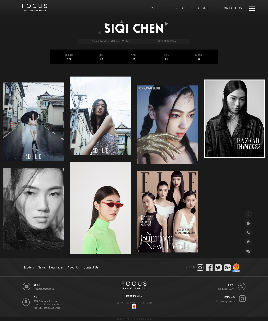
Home (116, 41)
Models (126, 41)
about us (206, 8)
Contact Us (232, 8)
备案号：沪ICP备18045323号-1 (134, 318)
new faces (181, 8)
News (41, 267)
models (157, 8)
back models (167, 41)
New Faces (56, 267)
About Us (74, 267)
